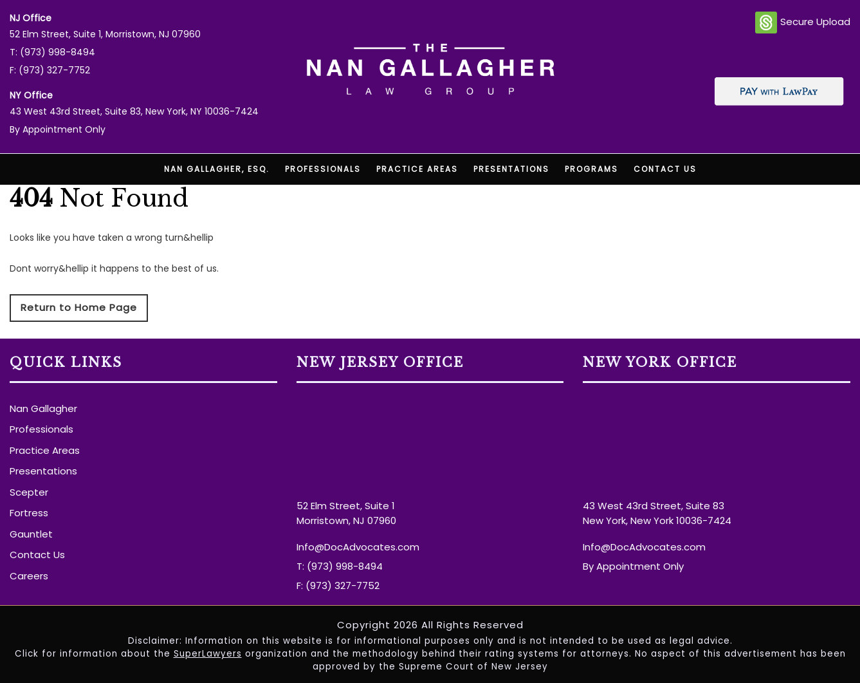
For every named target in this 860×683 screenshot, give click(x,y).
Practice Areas (417, 169)
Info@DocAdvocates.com (358, 547)
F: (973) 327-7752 (50, 70)
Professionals (323, 169)
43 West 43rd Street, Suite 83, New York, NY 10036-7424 (134, 111)
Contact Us (665, 169)
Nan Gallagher (43, 408)
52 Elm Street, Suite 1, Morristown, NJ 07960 (105, 34)
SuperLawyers (208, 654)
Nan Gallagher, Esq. (217, 169)
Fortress (29, 512)
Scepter (29, 492)
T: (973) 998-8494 (52, 52)
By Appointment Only (57, 129)
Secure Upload (802, 22)
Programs (591, 169)
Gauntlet (31, 534)
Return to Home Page (79, 307)
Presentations (511, 169)
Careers (29, 576)
